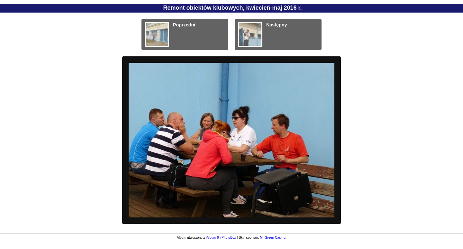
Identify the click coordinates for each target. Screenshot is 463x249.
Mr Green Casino (272, 237)
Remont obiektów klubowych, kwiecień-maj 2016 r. (232, 8)
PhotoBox (229, 237)
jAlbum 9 (212, 237)
